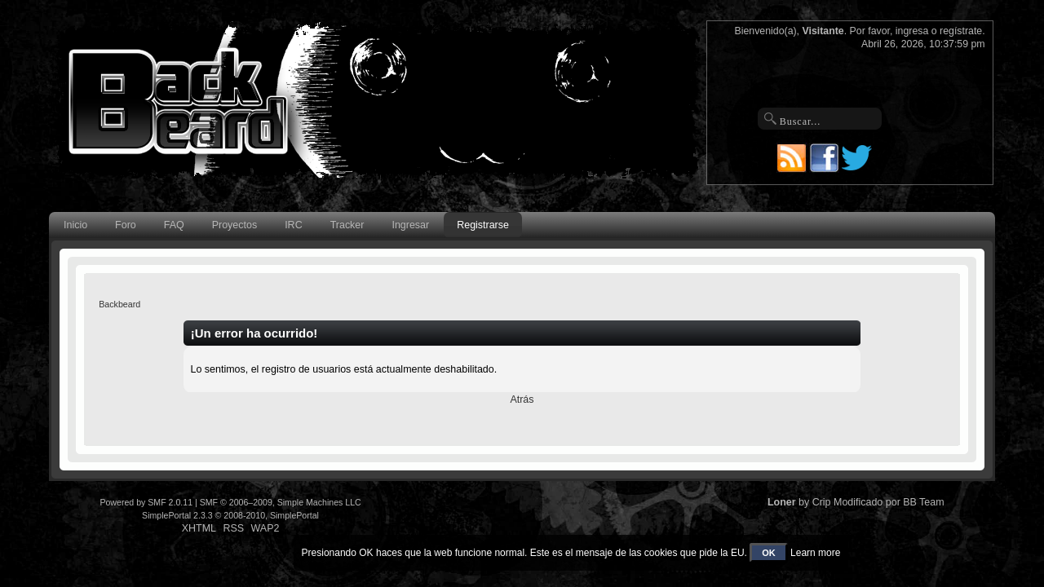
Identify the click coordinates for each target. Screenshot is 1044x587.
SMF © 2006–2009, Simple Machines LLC (280, 502)
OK (769, 553)
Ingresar (410, 225)
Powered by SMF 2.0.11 (146, 502)
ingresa (912, 31)
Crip (821, 502)
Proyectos (234, 225)
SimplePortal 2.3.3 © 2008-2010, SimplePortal (230, 515)
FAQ (174, 225)
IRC (293, 225)
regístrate (961, 31)
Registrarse (483, 225)
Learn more (815, 552)
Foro (125, 225)
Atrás (521, 399)
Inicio (75, 225)
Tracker (347, 225)
